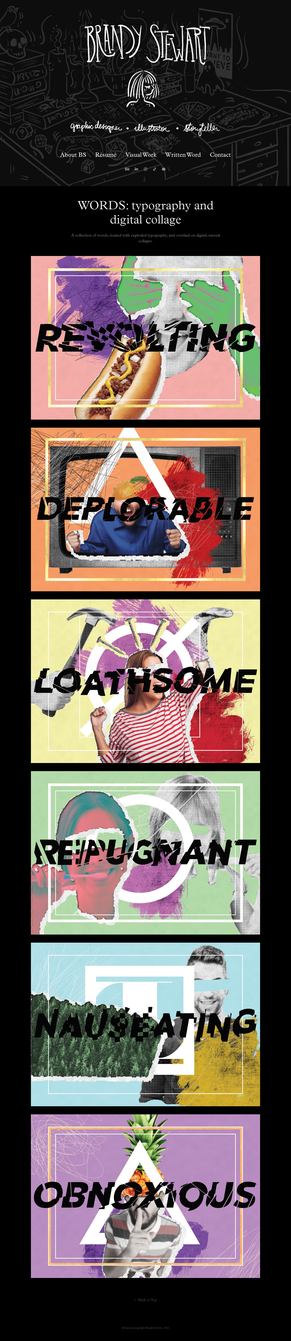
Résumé (105, 154)
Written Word (183, 154)
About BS (73, 154)
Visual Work (140, 154)
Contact (220, 154)
